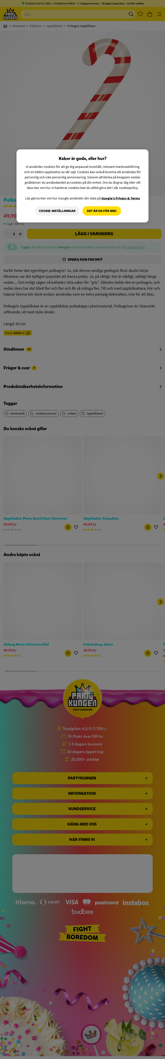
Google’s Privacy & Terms (120, 198)
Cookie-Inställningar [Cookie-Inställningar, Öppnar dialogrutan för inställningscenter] (57, 211)
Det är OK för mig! (102, 211)
